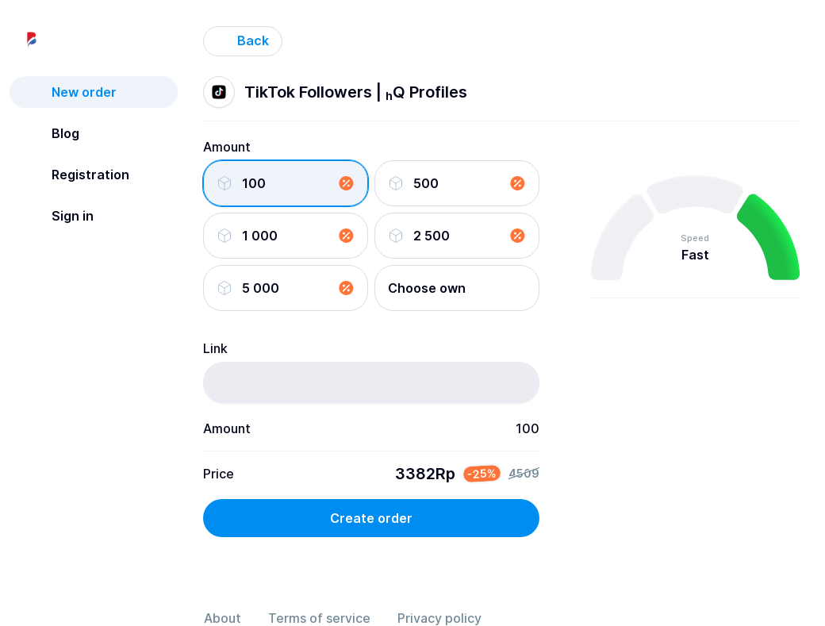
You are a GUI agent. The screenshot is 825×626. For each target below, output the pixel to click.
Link (215, 348)
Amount (227, 147)
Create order (371, 518)
